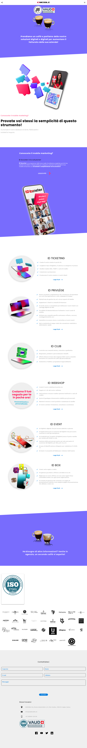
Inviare (43, 694)
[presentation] (43, 689)
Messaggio (5, 682)
